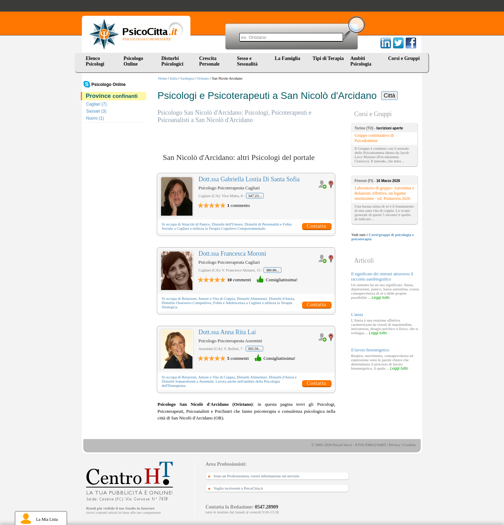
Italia (173, 78)
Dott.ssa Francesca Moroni (232, 253)
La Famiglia (289, 58)
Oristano (203, 78)
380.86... (272, 270)
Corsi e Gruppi (404, 58)
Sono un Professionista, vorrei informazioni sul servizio (256, 476)
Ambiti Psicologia (360, 61)
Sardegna (187, 78)
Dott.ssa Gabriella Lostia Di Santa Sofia (249, 179)
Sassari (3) (96, 111)
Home (162, 78)
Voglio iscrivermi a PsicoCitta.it (238, 488)
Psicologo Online (133, 61)
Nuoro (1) (95, 118)
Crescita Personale (209, 61)
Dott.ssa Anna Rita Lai (227, 332)
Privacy (395, 445)
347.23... (255, 196)
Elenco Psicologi (95, 61)
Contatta (316, 226)
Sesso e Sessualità (247, 61)
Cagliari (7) (96, 104)
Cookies (409, 445)
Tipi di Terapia (328, 58)
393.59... (254, 348)
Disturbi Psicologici (172, 61)
